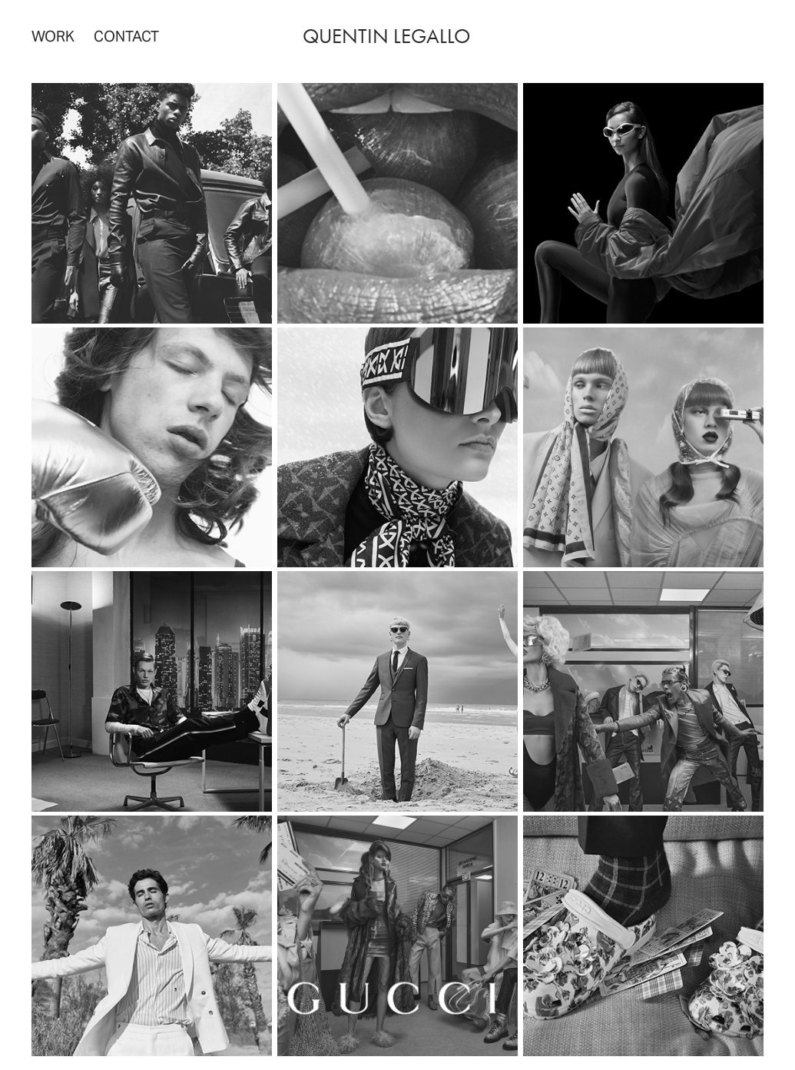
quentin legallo (386, 36)
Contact (126, 36)
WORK (53, 36)
